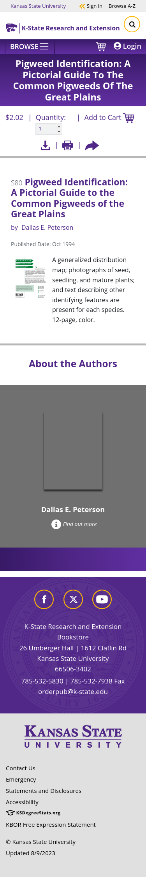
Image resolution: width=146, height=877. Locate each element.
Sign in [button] (90, 5)
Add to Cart (109, 118)
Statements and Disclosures (43, 790)
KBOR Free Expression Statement (51, 824)
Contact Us (20, 768)
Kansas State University (38, 5)
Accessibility (22, 802)
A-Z (122, 5)
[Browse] (30, 46)
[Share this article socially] (92, 145)
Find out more (74, 524)
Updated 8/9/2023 (30, 853)
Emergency (21, 779)
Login (127, 46)
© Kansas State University (41, 841)
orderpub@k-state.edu (73, 691)
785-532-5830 (42, 680)
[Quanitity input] (48, 129)
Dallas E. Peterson (47, 227)
